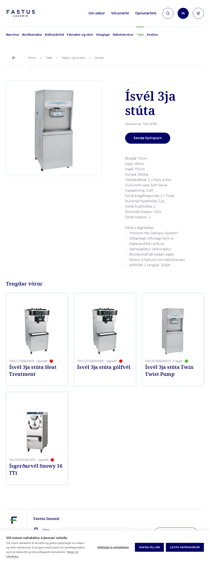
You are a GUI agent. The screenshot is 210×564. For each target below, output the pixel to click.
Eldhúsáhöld (54, 34)
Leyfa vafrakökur (185, 547)
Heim (32, 58)
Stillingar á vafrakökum (113, 547)
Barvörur (12, 34)
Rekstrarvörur (123, 34)
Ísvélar (99, 58)
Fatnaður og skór (80, 34)
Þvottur (152, 34)
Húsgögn (103, 34)
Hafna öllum (149, 547)
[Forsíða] (20, 13)
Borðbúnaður (32, 34)
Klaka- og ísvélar (73, 58)
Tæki (140, 34)
